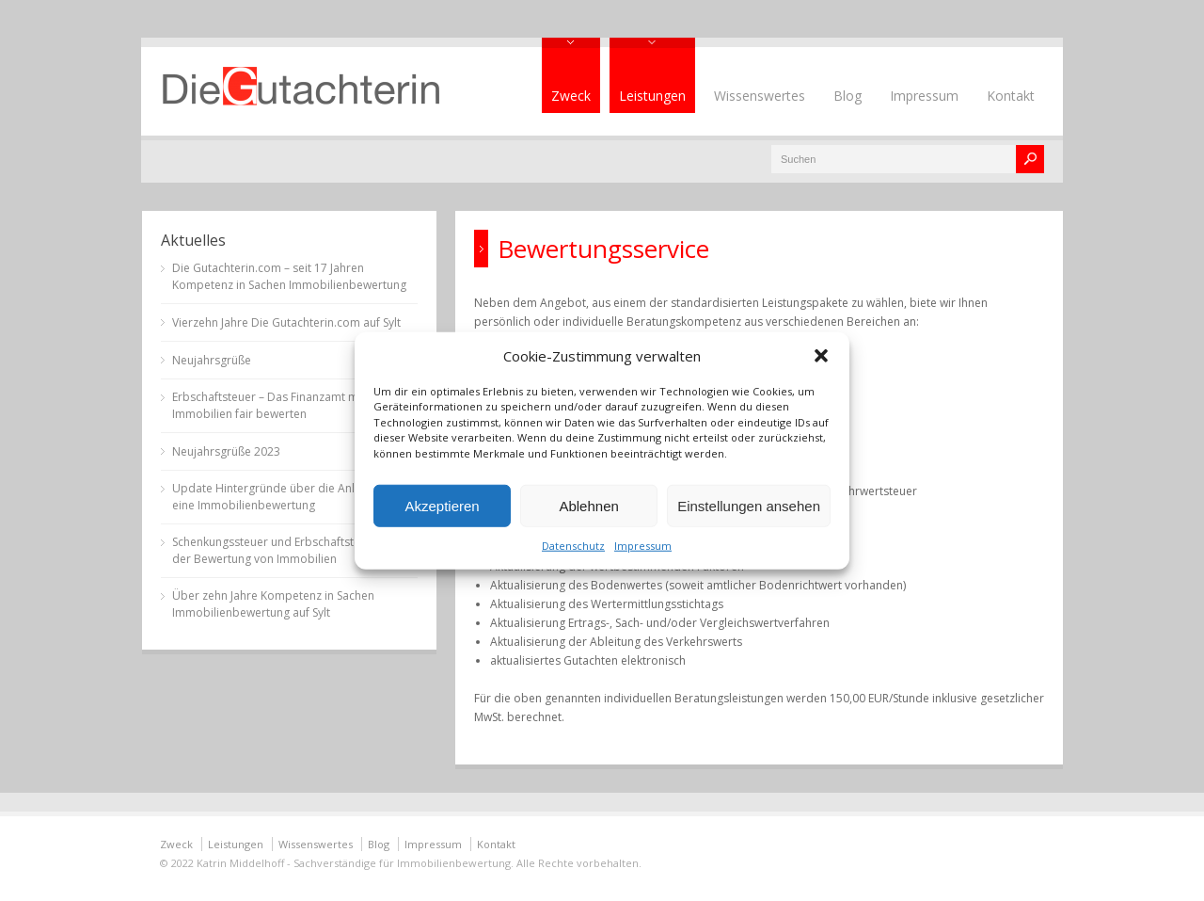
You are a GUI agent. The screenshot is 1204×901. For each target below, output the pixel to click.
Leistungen (652, 96)
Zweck (571, 96)
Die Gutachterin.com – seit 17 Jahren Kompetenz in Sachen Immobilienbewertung (289, 276)
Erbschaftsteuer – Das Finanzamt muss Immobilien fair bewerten (274, 405)
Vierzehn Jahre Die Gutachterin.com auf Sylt (286, 322)
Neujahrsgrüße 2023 (226, 451)
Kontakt (1011, 96)
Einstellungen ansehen (748, 505)
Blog (847, 96)
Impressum (643, 546)
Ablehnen (588, 505)
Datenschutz (573, 546)
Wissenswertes (759, 96)
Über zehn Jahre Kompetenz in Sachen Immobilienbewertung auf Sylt (273, 603)
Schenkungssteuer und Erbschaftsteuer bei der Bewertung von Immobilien (285, 550)
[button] (821, 355)
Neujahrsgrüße (211, 360)
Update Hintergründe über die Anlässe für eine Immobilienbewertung (284, 496)
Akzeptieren (441, 505)
